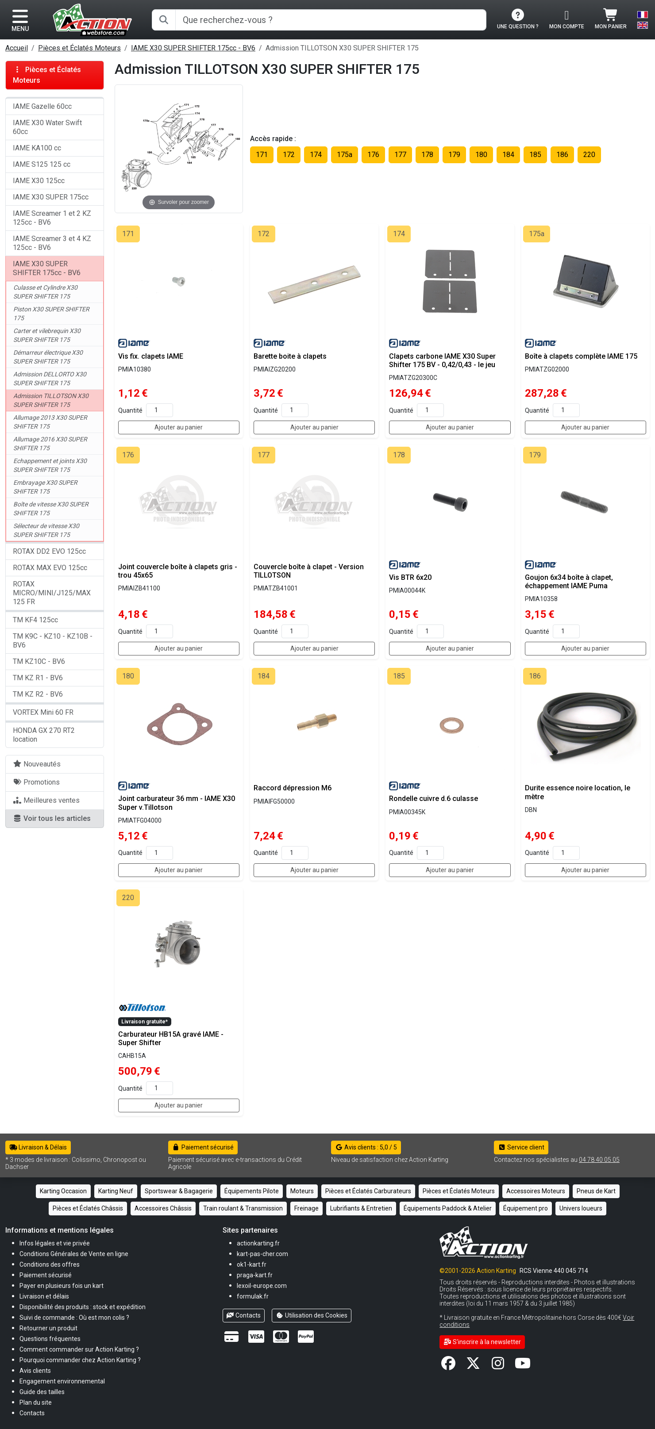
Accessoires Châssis (163, 1208)
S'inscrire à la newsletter (482, 1341)
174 (316, 154)
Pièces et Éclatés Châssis (88, 1208)
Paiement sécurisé (203, 1147)
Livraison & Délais (38, 1147)
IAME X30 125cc (39, 180)
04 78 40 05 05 (599, 1159)
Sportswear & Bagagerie (179, 1191)
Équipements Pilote (251, 1191)
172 (289, 154)
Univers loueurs (580, 1208)
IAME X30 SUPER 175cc (51, 197)
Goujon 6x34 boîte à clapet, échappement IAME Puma (569, 581)
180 (481, 154)
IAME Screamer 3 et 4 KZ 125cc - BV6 (52, 243)
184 (508, 154)
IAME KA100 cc (37, 148)
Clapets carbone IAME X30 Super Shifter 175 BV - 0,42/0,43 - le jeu (442, 360)
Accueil (16, 48)
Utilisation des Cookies (311, 1315)
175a (344, 154)
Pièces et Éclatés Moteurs (79, 48)
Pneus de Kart (596, 1191)
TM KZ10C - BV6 (39, 661)
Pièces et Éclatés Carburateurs (368, 1191)
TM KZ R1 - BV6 (38, 678)
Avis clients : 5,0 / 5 (366, 1147)
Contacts (244, 1315)
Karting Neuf (115, 1191)
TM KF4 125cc (35, 620)
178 (427, 154)
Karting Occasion (63, 1191)
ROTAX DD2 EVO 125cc (49, 551)
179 (454, 154)
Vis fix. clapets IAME (150, 356)
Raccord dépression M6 (292, 788)
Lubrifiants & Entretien (361, 1208)
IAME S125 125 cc (41, 164)
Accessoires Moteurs (535, 1191)
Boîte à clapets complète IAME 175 (581, 356)
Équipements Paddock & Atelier (448, 1208)
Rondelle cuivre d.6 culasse (433, 798)
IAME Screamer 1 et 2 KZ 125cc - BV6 (52, 217)
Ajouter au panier (178, 427)
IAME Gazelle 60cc (42, 106)
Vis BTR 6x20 (410, 577)
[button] (42, 1391)
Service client (521, 1147)
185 (535, 154)
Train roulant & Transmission (243, 1208)
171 (262, 154)
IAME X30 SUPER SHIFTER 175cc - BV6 (193, 48)
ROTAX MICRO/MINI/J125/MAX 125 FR (52, 593)
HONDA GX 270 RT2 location (44, 734)
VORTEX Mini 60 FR (43, 712)
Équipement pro (525, 1208)
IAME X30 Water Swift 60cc (47, 127)
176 (373, 154)
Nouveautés (37, 764)
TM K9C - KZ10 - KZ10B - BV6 (52, 640)
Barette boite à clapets (290, 356)
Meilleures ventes (46, 800)
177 (400, 154)
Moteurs (302, 1191)
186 (562, 154)
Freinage (306, 1208)
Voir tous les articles (52, 818)
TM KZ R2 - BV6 (38, 694)
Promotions (36, 782)
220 (589, 154)
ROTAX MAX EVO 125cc (50, 567)
